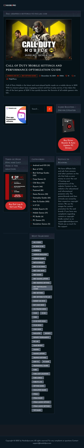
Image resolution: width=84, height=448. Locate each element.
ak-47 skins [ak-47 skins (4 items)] (37, 242)
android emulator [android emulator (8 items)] (40, 254)
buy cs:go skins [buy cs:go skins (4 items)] (38, 305)
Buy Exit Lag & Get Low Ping (16, 205)
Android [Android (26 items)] (36, 250)
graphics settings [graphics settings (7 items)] (39, 357)
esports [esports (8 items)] (47, 333)
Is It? (35, 205)
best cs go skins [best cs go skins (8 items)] (39, 266)
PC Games (37, 220)
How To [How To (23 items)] (36, 361)
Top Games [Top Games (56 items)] (37, 410)
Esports (36, 187)
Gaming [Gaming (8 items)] (36, 349)
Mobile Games (38, 213)
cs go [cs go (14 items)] (44, 313)
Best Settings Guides (29, 76)
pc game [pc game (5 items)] (46, 361)
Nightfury (12, 79)
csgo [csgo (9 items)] (35, 317)
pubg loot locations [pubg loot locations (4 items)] (40, 374)
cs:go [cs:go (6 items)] (35, 313)
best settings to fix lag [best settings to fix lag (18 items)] (41, 297)
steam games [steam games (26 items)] (37, 398)
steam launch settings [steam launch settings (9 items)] (41, 406)
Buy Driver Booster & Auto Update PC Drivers (68, 144)
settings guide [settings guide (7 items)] (38, 386)
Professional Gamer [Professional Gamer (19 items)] (40, 365)
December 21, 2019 (48, 76)
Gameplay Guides (40, 198)
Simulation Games (40, 224)
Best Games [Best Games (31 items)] (37, 274)
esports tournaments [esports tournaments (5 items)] (41, 337)
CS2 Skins (37, 183)
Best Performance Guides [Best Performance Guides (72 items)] (39, 288)
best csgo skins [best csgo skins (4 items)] (38, 270)
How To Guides (39, 202)
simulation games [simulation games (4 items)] (39, 390)
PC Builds (36, 216)
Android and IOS (13, 76)
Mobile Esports (39, 209)
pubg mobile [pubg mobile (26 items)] (37, 378)
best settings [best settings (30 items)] (38, 293)
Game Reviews (38, 194)
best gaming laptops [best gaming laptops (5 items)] (40, 278)
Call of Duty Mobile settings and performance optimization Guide (34, 68)
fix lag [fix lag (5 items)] (35, 341)
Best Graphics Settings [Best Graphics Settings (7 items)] (41, 283)
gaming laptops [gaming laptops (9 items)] (39, 353)
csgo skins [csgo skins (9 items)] (37, 329)
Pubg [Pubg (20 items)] (35, 369)
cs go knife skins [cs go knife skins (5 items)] (39, 321)
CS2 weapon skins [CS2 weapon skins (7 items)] (39, 309)
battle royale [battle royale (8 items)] (38, 262)
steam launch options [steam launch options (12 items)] (41, 402)
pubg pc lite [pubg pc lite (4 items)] (37, 382)
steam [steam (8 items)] (35, 394)
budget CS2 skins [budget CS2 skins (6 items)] (39, 301)
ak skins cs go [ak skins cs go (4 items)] (38, 246)
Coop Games (38, 179)
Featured (36, 190)
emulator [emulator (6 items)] (36, 333)
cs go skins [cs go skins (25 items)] (37, 325)
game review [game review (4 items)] (38, 345)
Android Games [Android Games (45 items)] (38, 258)
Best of (35, 169)
